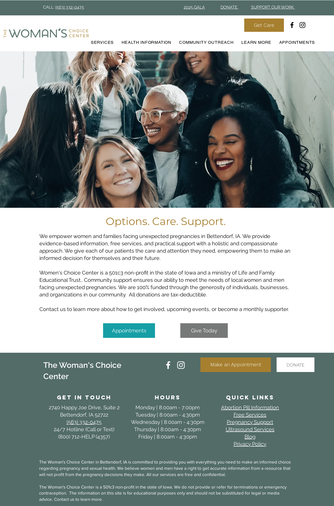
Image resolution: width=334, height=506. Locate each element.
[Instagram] (302, 25)
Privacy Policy (250, 444)
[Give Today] (204, 330)
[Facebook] (292, 25)
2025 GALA (194, 7)
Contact (62, 499)
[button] (146, 42)
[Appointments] (129, 330)
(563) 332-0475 (69, 7)
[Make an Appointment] (235, 364)
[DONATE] (295, 364)
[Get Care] (264, 25)
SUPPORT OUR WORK (273, 7)
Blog (249, 437)
